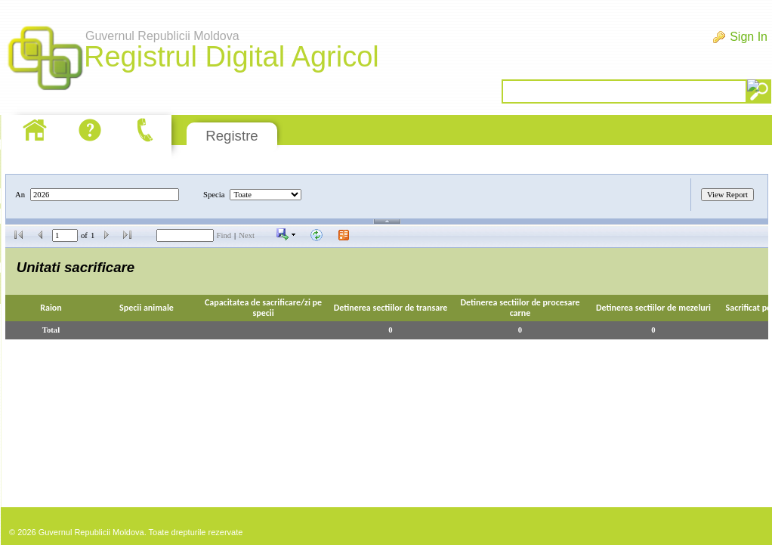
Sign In (748, 36)
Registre (231, 136)
